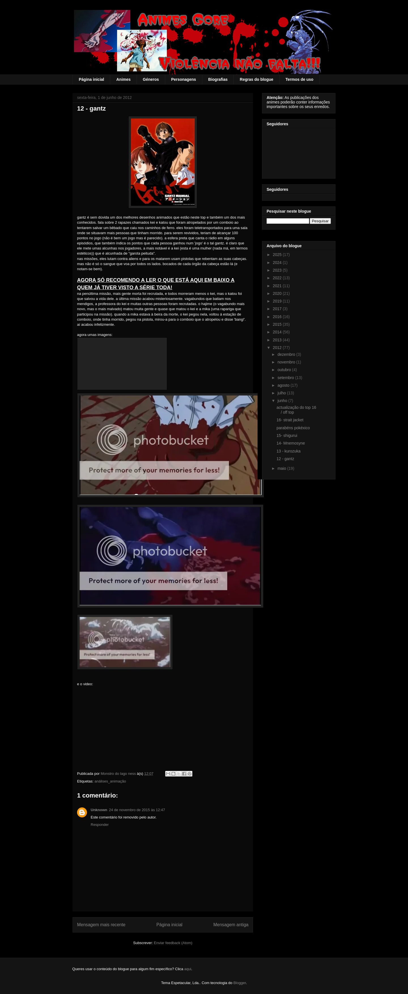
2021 (278, 286)
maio (282, 468)
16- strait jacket (290, 420)
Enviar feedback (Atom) (173, 943)
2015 (278, 324)
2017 (278, 308)
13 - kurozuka (289, 451)
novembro (286, 362)
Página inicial (91, 79)
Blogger (239, 983)
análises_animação (110, 781)
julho (282, 393)
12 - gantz (285, 458)
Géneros (151, 79)
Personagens (183, 79)
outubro (284, 369)
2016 (278, 316)
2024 (278, 262)
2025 (278, 254)
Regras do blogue (256, 79)
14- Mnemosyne (291, 443)
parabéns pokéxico (293, 428)
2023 (278, 270)
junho (282, 400)
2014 (278, 332)
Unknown (99, 810)
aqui (187, 969)
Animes (123, 79)
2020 (278, 293)
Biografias (218, 79)
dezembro (286, 354)
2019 (278, 301)
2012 (278, 347)
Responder (100, 824)
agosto (283, 385)
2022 (278, 278)
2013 (278, 340)
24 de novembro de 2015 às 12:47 (137, 810)
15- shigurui (287, 435)
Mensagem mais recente (101, 924)
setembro (286, 377)
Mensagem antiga (230, 924)
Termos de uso (300, 79)
